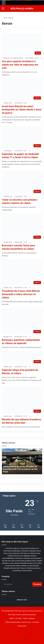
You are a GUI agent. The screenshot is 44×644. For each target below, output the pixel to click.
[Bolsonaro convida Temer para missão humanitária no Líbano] (22, 226)
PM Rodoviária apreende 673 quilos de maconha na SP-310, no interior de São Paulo (20, 469)
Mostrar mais (22, 600)
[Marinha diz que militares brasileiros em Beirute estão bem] (22, 400)
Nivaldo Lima (8, 103)
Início (4, 18)
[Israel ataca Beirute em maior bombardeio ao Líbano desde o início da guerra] (22, 89)
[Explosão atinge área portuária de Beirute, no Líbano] (22, 357)
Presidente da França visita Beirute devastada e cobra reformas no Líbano (21, 294)
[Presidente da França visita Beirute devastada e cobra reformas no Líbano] (22, 272)
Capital (11, 618)
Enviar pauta (22, 626)
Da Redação (8, 151)
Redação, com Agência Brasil (13, 58)
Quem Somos (26, 622)
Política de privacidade (13, 622)
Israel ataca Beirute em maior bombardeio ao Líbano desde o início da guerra (21, 109)
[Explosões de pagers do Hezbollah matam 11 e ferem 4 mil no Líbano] (22, 137)
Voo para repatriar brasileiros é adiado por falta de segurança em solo (20, 64)
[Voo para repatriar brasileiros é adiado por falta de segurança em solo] (22, 44)
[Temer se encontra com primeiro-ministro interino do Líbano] (22, 182)
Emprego (32, 618)
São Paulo (18, 618)
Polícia (25, 618)
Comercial (35, 622)
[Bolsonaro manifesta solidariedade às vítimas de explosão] (22, 320)
